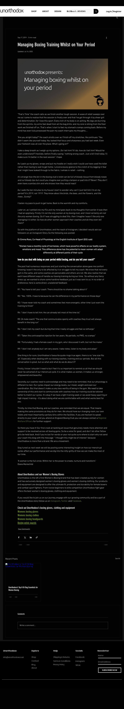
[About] (40, 668)
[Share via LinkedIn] (31, 537)
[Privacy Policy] (62, 664)
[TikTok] (84, 665)
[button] (117, 17)
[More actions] (106, 37)
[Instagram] (84, 661)
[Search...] (79, 11)
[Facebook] (84, 657)
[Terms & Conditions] (62, 661)
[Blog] (40, 664)
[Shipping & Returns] (62, 657)
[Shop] (40, 657)
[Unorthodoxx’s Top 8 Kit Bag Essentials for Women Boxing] (23, 573)
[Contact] (40, 661)
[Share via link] (37, 537)
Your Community (24, 529)
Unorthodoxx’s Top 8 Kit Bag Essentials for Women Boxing (23, 588)
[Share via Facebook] (19, 537)
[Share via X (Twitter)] (25, 537)
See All (117, 559)
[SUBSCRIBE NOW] (109, 670)
